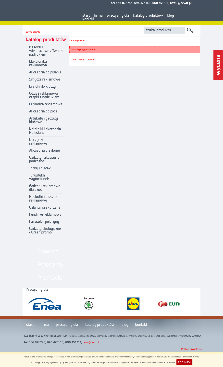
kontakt (88, 19)
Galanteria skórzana (44, 208)
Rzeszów (90, 336)
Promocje (49, 277)
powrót (90, 59)
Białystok (101, 336)
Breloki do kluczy (42, 87)
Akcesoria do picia (43, 111)
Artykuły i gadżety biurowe (43, 120)
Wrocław (196, 336)
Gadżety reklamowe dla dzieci (44, 188)
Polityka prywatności (191, 349)
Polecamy (50, 264)
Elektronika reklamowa (38, 63)
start (86, 16)
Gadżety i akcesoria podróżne (44, 159)
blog (170, 16)
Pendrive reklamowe (45, 215)
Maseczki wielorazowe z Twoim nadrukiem (46, 51)
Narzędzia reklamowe (38, 142)
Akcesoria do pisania (45, 72)
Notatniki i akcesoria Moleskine (45, 131)
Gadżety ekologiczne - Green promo (45, 230)
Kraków (132, 336)
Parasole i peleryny (44, 222)
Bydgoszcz (172, 336)
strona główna (33, 31)
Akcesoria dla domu (44, 151)
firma (98, 16)
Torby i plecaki (40, 168)
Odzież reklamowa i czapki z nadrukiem (44, 95)
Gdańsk (111, 336)
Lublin (80, 336)
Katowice (122, 336)
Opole (151, 336)
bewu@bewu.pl (91, 342)
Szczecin (160, 336)
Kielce (72, 336)
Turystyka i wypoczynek (39, 177)
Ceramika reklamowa (45, 104)
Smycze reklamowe (44, 80)
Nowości (48, 251)
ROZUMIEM (184, 362)
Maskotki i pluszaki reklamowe (43, 199)
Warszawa (184, 336)
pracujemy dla (118, 16)
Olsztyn (142, 336)
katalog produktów (148, 16)
